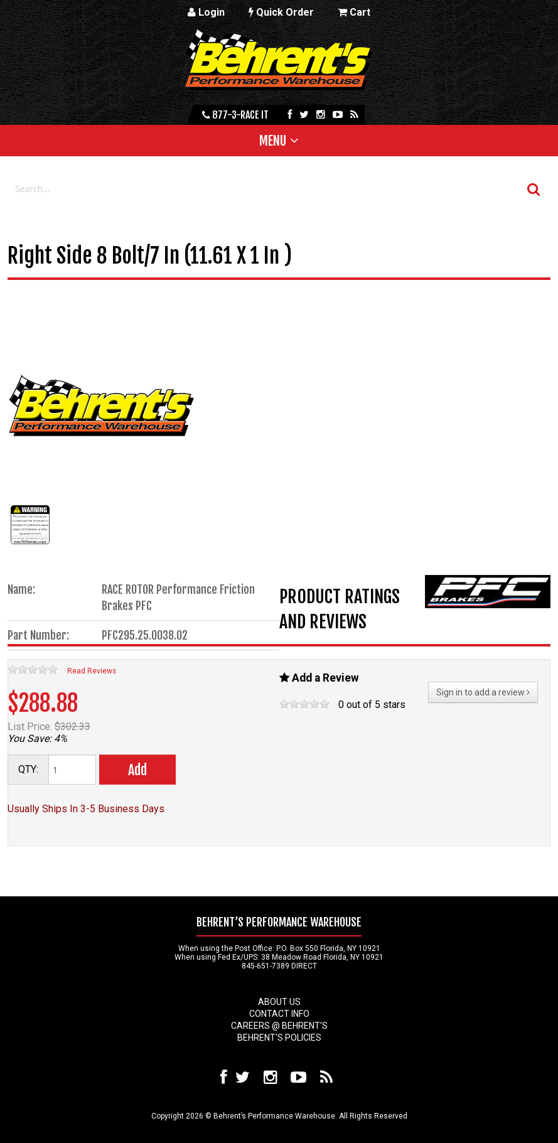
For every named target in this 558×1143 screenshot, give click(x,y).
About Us (279, 1002)
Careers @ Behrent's (279, 1026)
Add (137, 769)
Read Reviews (91, 671)
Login (206, 12)
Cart (354, 12)
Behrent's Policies (279, 1038)
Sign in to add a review (483, 692)
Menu (272, 140)
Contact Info (279, 1014)
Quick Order (281, 12)
